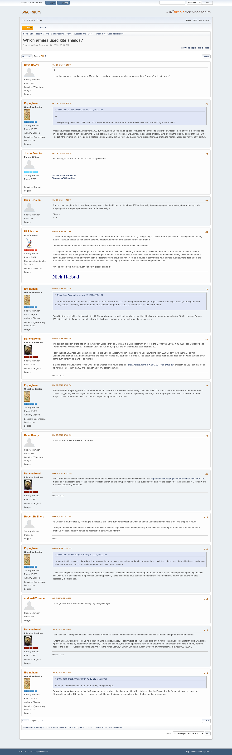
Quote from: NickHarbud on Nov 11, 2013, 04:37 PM (80, 295)
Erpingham (31, 103)
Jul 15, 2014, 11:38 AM (61, 598)
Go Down (26, 56)
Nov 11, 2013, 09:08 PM (61, 339)
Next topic (203, 48)
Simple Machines (41, 752)
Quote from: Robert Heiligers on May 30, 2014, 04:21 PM (82, 555)
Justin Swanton (33, 153)
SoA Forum (31, 12)
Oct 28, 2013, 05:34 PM (61, 65)
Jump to (168, 733)
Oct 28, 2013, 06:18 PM (61, 103)
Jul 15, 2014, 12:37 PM (61, 672)
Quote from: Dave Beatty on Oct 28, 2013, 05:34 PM (80, 110)
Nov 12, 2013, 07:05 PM (61, 385)
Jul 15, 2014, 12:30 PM (61, 629)
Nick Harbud (31, 231)
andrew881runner (35, 598)
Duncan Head (32, 338)
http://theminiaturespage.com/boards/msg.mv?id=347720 (178, 478)
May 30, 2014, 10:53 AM (62, 473)
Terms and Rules (197, 752)
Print (206, 56)
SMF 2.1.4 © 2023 (26, 752)
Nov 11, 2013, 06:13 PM (61, 289)
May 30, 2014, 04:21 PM (62, 516)
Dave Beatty (31, 65)
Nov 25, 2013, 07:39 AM (61, 435)
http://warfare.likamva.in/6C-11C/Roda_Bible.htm (151, 365)
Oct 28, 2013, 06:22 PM (61, 153)
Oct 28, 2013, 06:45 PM (61, 200)
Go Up (25, 721)
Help (187, 752)
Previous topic (188, 48)
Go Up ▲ (209, 752)
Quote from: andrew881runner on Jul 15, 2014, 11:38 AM (82, 679)
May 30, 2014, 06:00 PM (62, 548)
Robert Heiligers (34, 516)
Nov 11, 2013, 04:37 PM (61, 231)
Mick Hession (32, 200)
